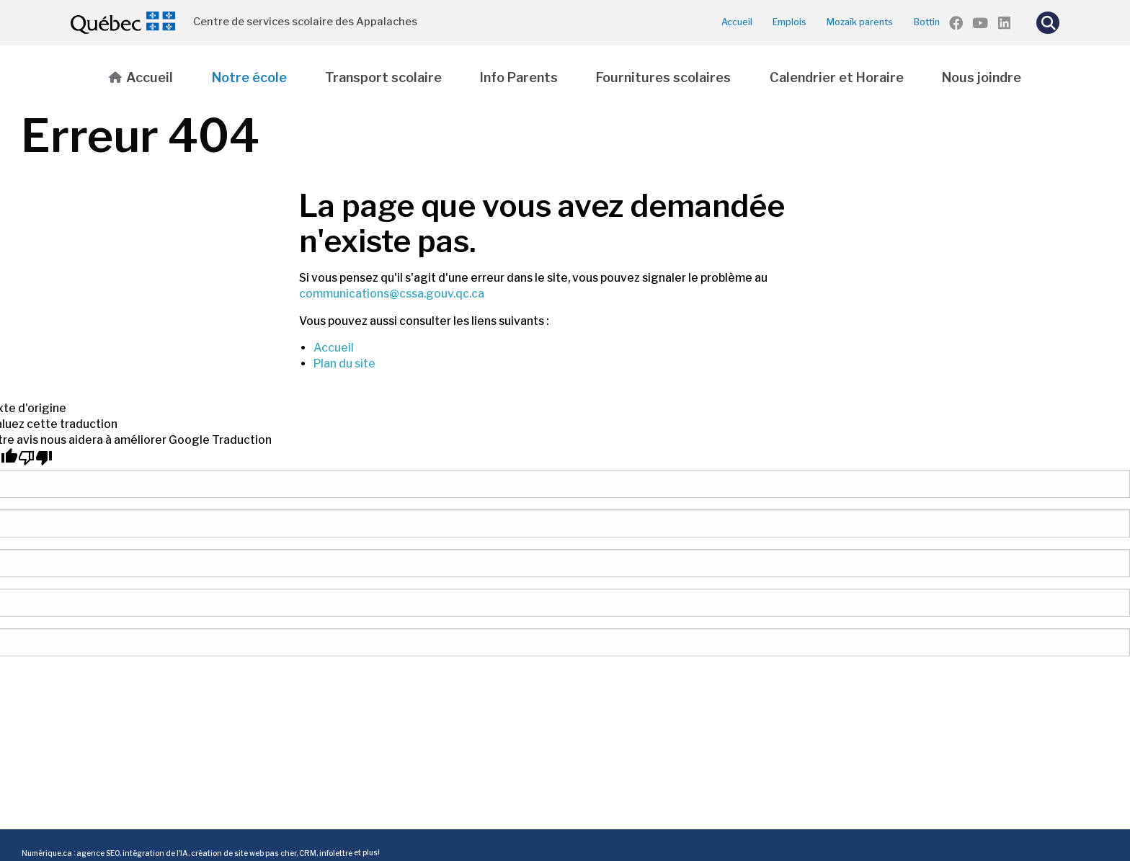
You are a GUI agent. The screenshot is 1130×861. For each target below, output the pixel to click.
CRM (307, 852)
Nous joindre (981, 77)
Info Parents (519, 77)
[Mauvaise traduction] (35, 458)
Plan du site (344, 363)
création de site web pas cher (243, 852)
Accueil (736, 22)
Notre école (249, 77)
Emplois (789, 22)
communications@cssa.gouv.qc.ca (391, 293)
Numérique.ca (47, 852)
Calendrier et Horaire (837, 77)
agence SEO (98, 852)
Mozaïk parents (860, 22)
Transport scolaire (383, 77)
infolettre (335, 852)
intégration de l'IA (155, 852)
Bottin (927, 22)
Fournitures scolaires (663, 77)
